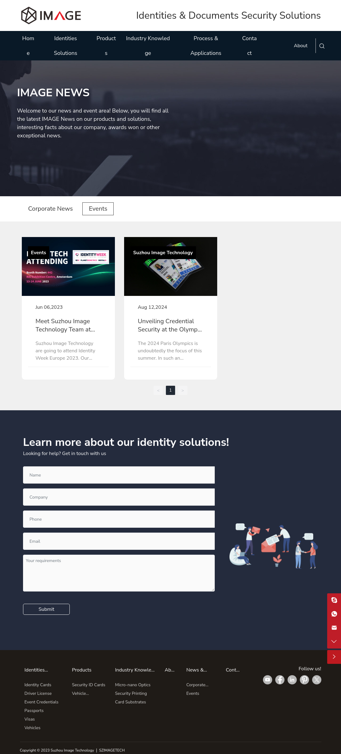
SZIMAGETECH (111, 750)
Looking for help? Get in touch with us (64, 453)
